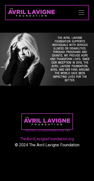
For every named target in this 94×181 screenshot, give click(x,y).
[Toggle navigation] (81, 13)
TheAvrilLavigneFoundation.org (47, 139)
